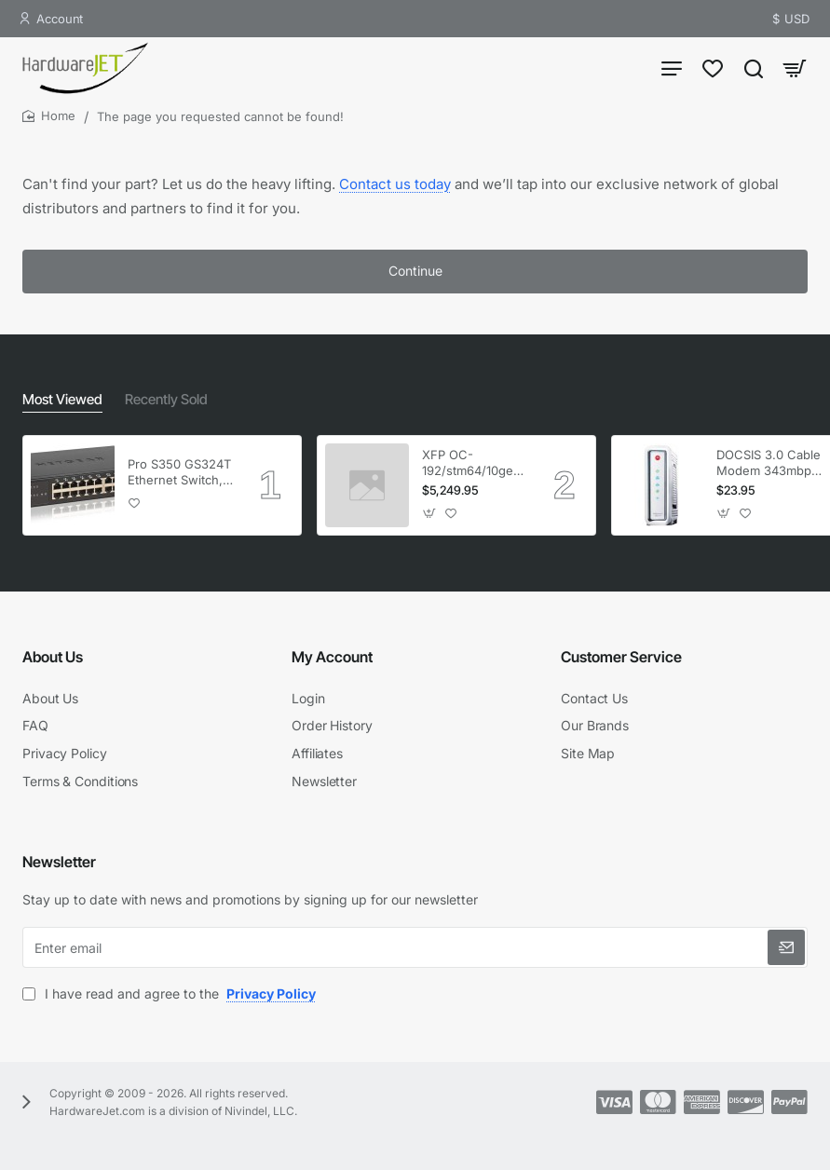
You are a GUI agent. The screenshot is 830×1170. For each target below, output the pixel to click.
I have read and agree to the (171, 993)
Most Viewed (60, 404)
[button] (135, 508)
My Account (332, 661)
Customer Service (621, 661)
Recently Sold (160, 404)
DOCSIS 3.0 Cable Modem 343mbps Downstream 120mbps (768, 468)
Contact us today (395, 193)
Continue (415, 280)
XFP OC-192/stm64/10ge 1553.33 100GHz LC (469, 468)
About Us (52, 661)
